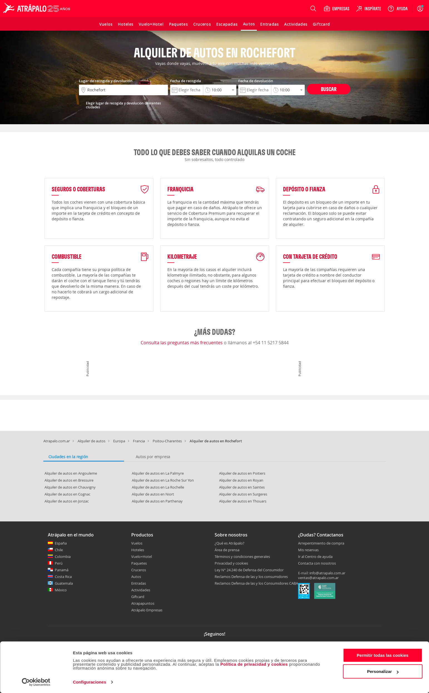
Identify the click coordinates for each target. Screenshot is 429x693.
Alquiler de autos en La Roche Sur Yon (163, 480)
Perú (59, 563)
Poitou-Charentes (167, 440)
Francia (139, 440)
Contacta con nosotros (317, 563)
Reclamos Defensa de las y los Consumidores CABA (256, 583)
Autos (136, 576)
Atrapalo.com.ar (56, 440)
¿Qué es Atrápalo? (229, 543)
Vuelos (136, 543)
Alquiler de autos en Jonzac (66, 501)
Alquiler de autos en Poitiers (242, 473)
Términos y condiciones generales (242, 556)
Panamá (61, 569)
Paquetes (139, 563)
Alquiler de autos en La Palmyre (158, 473)
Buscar (328, 89)
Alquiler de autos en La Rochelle (158, 487)
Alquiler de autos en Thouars (242, 501)
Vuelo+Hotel (141, 556)
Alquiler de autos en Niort (153, 494)
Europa (119, 440)
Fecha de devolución (255, 80)
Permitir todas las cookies (382, 655)
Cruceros (138, 569)
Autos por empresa (153, 456)
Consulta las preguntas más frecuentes (182, 343)
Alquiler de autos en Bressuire (68, 480)
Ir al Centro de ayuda (315, 557)
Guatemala (64, 583)
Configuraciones (89, 682)
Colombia (63, 556)
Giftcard (137, 596)
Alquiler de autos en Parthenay (157, 501)
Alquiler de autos (91, 440)
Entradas (138, 583)
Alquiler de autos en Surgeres (243, 494)
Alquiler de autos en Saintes (242, 487)
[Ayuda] (398, 8)
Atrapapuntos (142, 603)
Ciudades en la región (68, 456)
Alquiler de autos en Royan (241, 480)
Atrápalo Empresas (146, 610)
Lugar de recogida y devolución (105, 80)
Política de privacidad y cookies (254, 664)
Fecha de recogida (185, 80)
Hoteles (137, 549)
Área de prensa (227, 549)
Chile (59, 549)
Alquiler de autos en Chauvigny (70, 487)
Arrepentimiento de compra (321, 543)
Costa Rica (63, 576)
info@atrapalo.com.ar (327, 572)
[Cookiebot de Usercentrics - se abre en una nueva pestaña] (36, 682)
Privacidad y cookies (231, 563)
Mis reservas (308, 550)
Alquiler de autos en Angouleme (70, 473)
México (61, 589)
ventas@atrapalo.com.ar (318, 577)
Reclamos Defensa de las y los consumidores (251, 576)
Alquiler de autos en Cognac (67, 494)
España (61, 543)
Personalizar (382, 671)
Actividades (140, 589)
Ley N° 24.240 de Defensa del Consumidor (249, 569)
